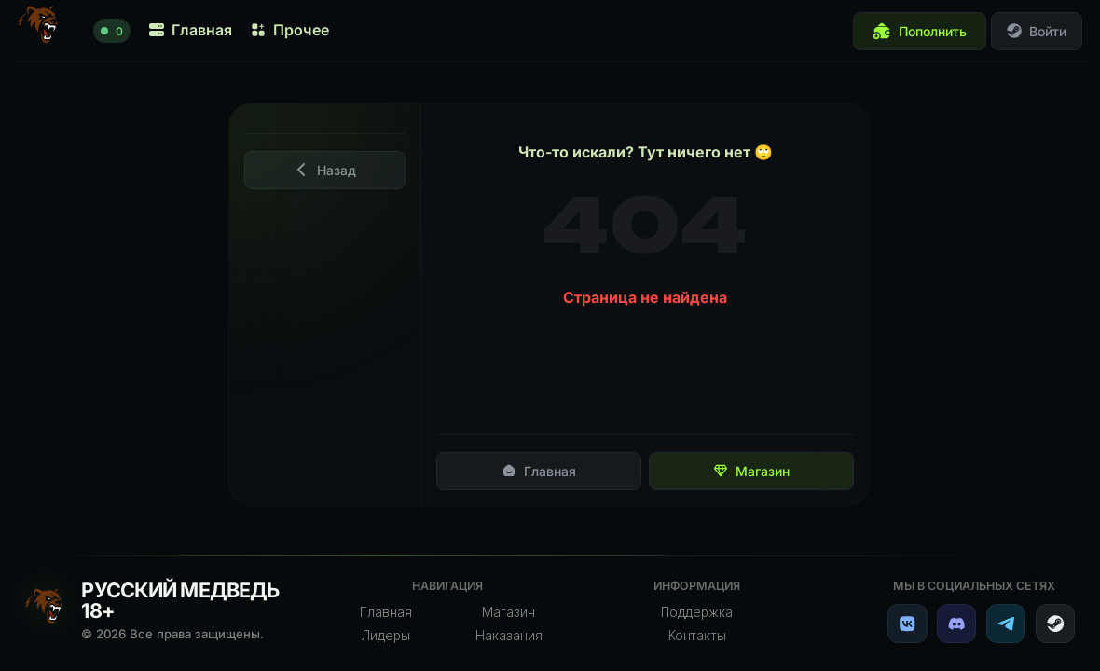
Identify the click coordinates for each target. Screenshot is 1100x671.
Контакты (697, 635)
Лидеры (386, 635)
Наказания (509, 635)
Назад (325, 170)
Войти (1036, 31)
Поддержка (697, 612)
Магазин (751, 471)
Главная (539, 471)
